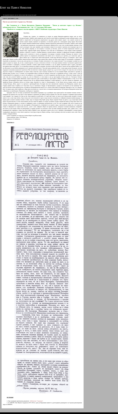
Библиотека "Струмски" (36, 401)
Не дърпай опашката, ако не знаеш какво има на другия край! (19, 15)
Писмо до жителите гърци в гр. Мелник (17, 22)
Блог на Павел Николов (15, 7)
